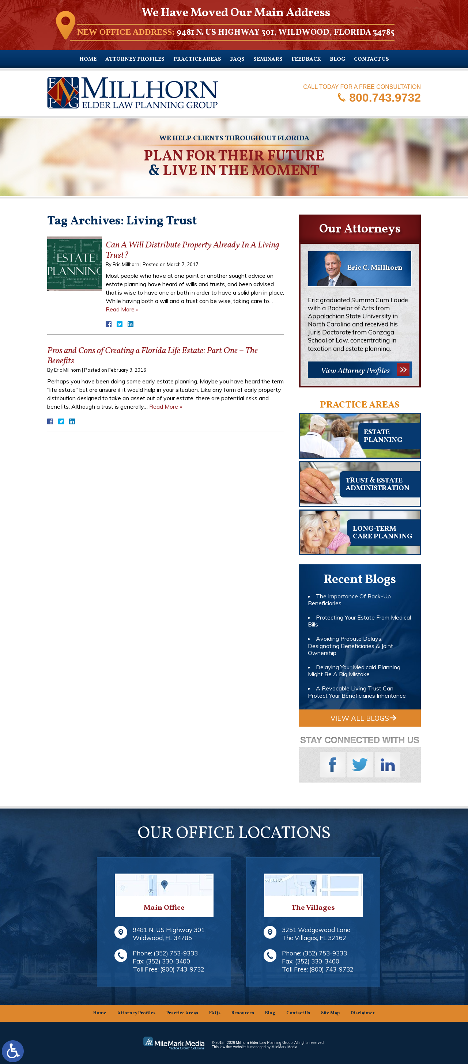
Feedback (306, 59)
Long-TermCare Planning (382, 533)
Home (88, 59)
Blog (337, 59)
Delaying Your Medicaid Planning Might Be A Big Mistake (354, 670)
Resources (242, 1013)
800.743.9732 (385, 97)
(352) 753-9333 (176, 953)
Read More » (122, 309)
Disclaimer (363, 1013)
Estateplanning (383, 436)
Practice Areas (197, 59)
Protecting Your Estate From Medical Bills (359, 621)
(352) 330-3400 (168, 961)
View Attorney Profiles (355, 371)
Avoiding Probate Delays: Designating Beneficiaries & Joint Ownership (350, 645)
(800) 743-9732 (182, 969)
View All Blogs (360, 718)
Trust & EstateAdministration (378, 484)
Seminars (268, 59)
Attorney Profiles (135, 59)
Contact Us (371, 59)
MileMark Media (285, 1047)
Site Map (330, 1013)
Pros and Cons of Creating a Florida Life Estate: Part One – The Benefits (152, 356)
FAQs (237, 59)
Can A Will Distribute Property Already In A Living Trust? (192, 250)
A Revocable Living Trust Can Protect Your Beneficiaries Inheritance (357, 692)
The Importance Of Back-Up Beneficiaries (349, 599)
